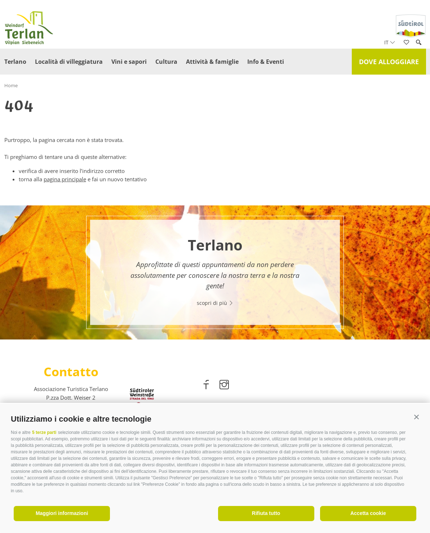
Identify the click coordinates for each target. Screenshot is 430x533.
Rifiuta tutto (266, 513)
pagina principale (65, 179)
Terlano (15, 62)
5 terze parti (44, 432)
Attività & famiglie (212, 62)
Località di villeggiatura (69, 62)
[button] (416, 417)
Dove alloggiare (389, 61)
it (389, 42)
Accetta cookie (368, 513)
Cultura (166, 62)
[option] (215, 272)
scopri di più (215, 302)
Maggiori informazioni (62, 513)
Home (11, 85)
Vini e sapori (129, 62)
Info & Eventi (265, 62)
